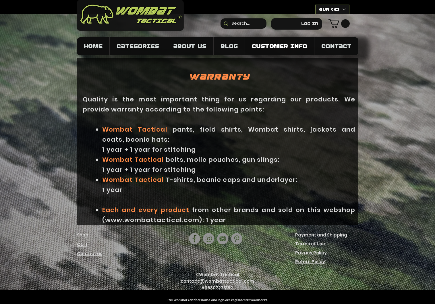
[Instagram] (208, 238)
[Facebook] (194, 238)
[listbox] (332, 9)
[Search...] (242, 23)
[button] (332, 9)
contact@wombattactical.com (217, 281)
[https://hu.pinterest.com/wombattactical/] (236, 238)
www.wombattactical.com (152, 220)
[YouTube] (222, 238)
